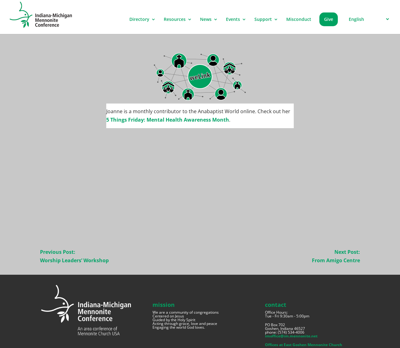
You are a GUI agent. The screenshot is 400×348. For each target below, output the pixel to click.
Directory (139, 19)
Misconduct (298, 19)
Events (233, 19)
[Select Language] (368, 19)
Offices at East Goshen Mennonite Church (303, 344)
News (206, 19)
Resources (175, 19)
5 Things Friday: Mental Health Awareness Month (167, 119)
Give (328, 19)
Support (263, 19)
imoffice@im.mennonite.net (291, 336)
